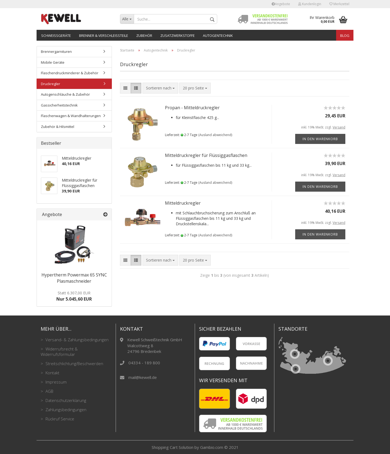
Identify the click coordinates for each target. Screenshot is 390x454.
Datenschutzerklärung (65, 400)
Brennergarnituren (56, 51)
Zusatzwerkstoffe (177, 35)
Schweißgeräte (56, 35)
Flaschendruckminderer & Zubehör (69, 72)
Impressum (55, 382)
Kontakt (51, 372)
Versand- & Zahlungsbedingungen (76, 339)
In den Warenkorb (320, 139)
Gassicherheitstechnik (59, 105)
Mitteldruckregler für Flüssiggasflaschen (206, 155)
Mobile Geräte (52, 62)
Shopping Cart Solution (172, 447)
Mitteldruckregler (183, 203)
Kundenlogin (309, 4)
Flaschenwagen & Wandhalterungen (71, 115)
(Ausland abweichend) (215, 135)
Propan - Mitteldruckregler (192, 108)
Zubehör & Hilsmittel (57, 126)
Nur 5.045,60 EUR (74, 296)
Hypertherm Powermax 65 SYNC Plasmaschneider (74, 278)
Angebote (281, 4)
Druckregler (50, 83)
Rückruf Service (59, 418)
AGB (48, 391)
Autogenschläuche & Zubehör (65, 94)
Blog (344, 35)
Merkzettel (339, 4)
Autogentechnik (218, 35)
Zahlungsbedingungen (65, 409)
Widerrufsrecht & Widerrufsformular (59, 351)
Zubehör (144, 35)
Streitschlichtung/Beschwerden (73, 363)
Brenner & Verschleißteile (103, 35)
